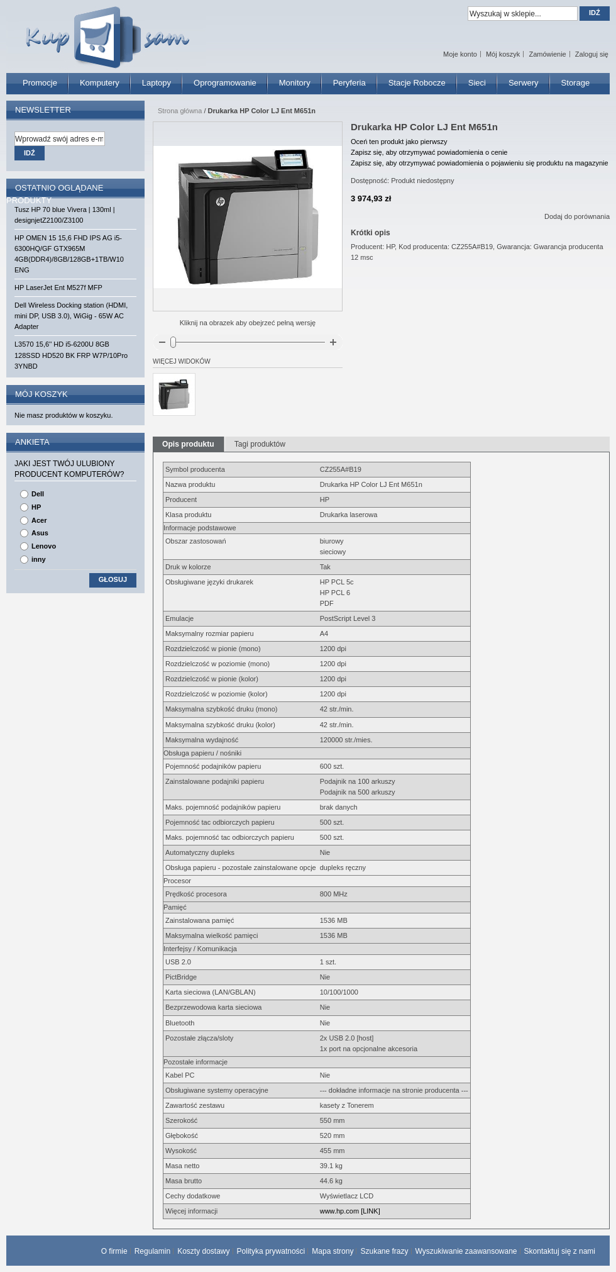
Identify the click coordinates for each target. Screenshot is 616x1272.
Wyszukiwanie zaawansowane (466, 1251)
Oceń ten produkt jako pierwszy (399, 141)
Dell (37, 494)
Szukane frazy (384, 1251)
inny (38, 559)
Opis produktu (188, 444)
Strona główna (180, 110)
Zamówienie (547, 54)
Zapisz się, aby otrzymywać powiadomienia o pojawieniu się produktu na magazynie (479, 163)
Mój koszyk (503, 54)
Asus (39, 533)
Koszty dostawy (203, 1251)
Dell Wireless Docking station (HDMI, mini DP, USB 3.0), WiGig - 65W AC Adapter (71, 315)
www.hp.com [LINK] (350, 1211)
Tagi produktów (259, 444)
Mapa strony (332, 1251)
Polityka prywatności (271, 1251)
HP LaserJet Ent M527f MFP (58, 287)
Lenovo (43, 546)
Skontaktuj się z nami (559, 1251)
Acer (39, 520)
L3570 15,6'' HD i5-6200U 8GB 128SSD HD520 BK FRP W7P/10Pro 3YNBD (71, 354)
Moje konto (460, 54)
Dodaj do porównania (577, 216)
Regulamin (152, 1251)
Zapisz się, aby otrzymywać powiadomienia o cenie (429, 152)
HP (36, 507)
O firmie (114, 1251)
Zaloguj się (591, 54)
